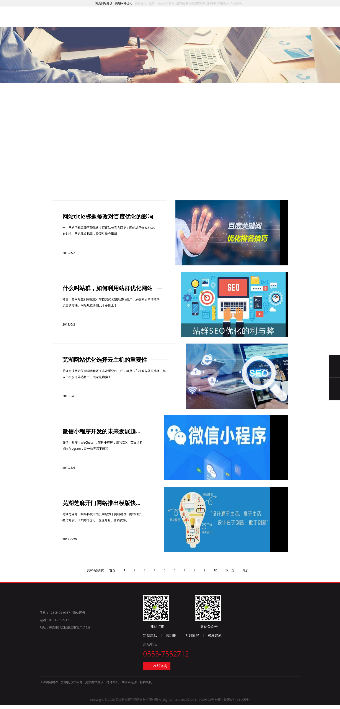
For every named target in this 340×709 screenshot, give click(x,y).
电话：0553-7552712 (54, 663)
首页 (99, 20)
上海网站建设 (49, 686)
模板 (185, 22)
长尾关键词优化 (225, 704)
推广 (164, 21)
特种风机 (112, 686)
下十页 (232, 612)
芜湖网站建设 (103, 3)
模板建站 (285, 639)
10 (217, 612)
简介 (228, 23)
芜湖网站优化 (123, 3)
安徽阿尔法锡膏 (71, 686)
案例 (142, 20)
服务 (121, 20)
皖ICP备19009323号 (200, 704)
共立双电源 (129, 686)
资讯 (206, 23)
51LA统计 (243, 704)
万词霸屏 (262, 639)
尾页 (248, 612)
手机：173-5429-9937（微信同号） (64, 656)
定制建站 (220, 639)
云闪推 (241, 639)
